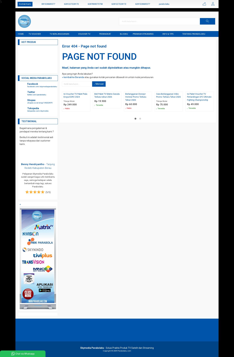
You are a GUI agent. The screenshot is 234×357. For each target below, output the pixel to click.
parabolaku (164, 4)
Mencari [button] (99, 84)
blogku (124, 34)
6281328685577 (142, 4)
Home (21, 34)
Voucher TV (84, 34)
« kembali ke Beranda (73, 77)
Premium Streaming (143, 34)
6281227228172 (71, 4)
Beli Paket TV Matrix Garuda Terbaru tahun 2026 (107, 95)
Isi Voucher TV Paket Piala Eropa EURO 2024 (75, 95)
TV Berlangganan (59, 34)
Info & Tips (167, 34)
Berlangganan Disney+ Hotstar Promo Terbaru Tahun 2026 (135, 97)
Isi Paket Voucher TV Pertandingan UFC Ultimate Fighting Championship (199, 97)
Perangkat (105, 34)
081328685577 (48, 4)
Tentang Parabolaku (193, 34)
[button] (207, 21)
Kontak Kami (25, 4)
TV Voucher (35, 34)
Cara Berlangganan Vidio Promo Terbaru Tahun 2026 (168, 95)
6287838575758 (95, 4)
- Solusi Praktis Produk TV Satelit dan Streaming (117, 348)
